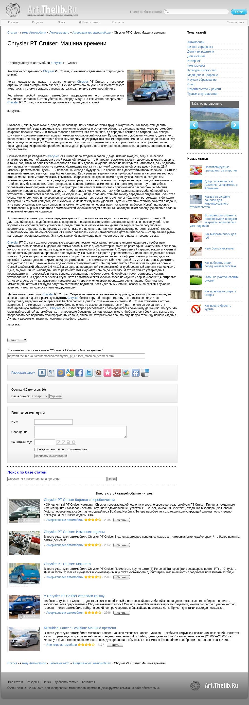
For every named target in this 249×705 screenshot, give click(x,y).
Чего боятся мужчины (212, 251)
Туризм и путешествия (202, 93)
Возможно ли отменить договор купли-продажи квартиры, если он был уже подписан (213, 221)
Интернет (193, 61)
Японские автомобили (61, 645)
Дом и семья (196, 56)
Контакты (88, 682)
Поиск (47, 682)
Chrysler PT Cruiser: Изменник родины (74, 532)
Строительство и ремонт (204, 89)
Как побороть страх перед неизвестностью (213, 265)
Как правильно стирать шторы (213, 294)
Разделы (33, 682)
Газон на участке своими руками (214, 280)
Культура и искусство (201, 70)
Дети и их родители (200, 51)
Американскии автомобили (64, 520)
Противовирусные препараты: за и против (213, 170)
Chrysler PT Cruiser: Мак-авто (67, 564)
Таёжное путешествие (207, 103)
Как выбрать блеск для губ (213, 237)
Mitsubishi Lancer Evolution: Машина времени (80, 628)
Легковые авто (59, 32)
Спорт (191, 84)
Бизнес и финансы (200, 47)
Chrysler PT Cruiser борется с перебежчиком (79, 500)
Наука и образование (201, 79)
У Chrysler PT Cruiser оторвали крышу (74, 596)
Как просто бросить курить (210, 308)
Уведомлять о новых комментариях (60, 449)
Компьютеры (196, 65)
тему (25, 32)
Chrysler (57, 63)
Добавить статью (66, 682)
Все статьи (15, 682)
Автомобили (37, 32)
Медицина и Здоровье (202, 75)
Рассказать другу (23, 372)
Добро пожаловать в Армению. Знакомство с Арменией (213, 185)
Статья (12, 32)
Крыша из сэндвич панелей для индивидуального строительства (210, 202)
